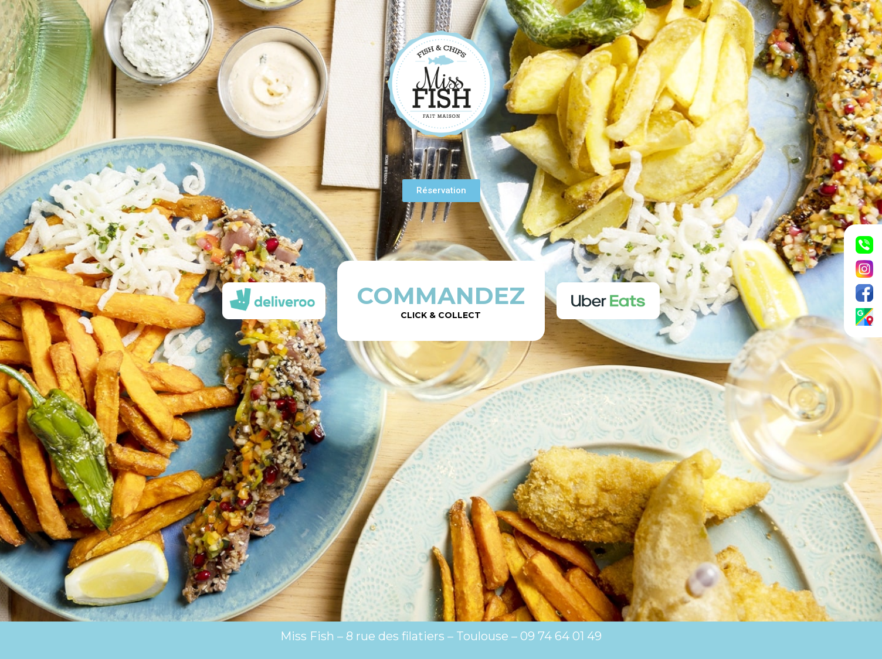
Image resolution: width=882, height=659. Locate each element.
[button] (441, 190)
